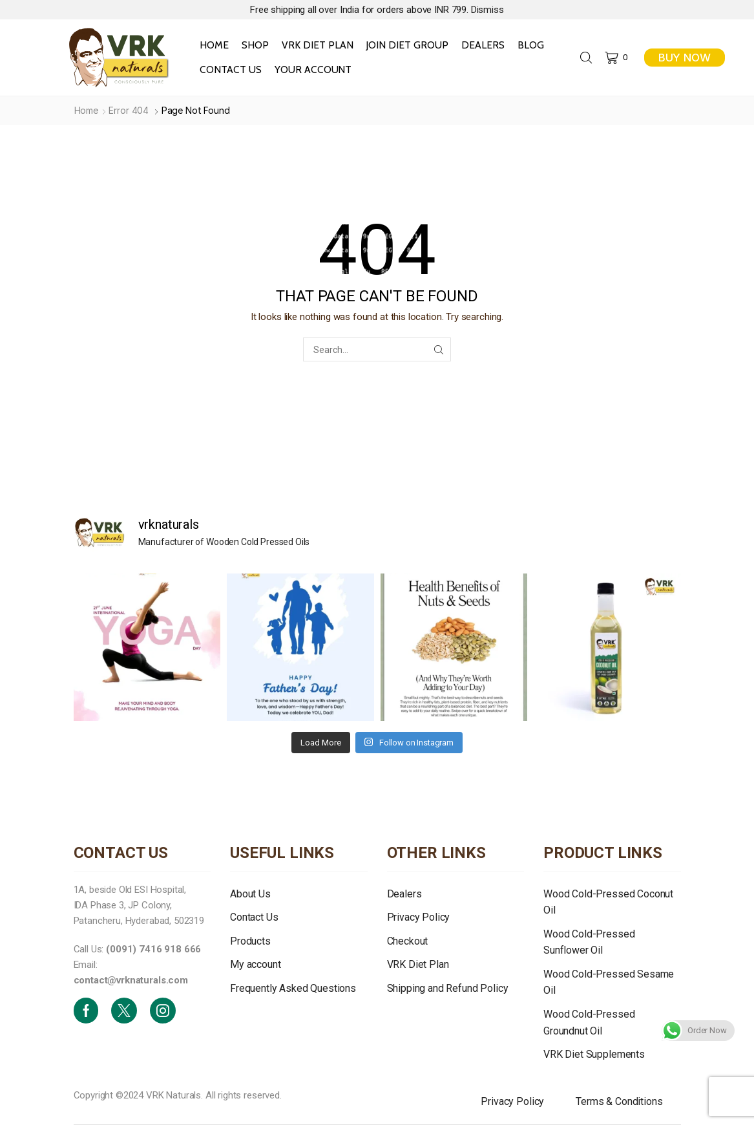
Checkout (407, 941)
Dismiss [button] (487, 10)
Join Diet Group (407, 45)
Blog (531, 45)
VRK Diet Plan (317, 45)
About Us (250, 894)
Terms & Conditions (619, 1101)
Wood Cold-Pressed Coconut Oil (608, 902)
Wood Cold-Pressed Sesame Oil (608, 982)
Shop (255, 45)
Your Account (313, 69)
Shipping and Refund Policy (447, 988)
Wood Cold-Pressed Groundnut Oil (588, 1022)
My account (255, 964)
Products (250, 941)
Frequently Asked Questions (293, 988)
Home (214, 45)
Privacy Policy (418, 917)
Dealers (483, 45)
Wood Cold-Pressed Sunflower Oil (588, 942)
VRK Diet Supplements (594, 1054)
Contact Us (231, 69)
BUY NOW (684, 57)
